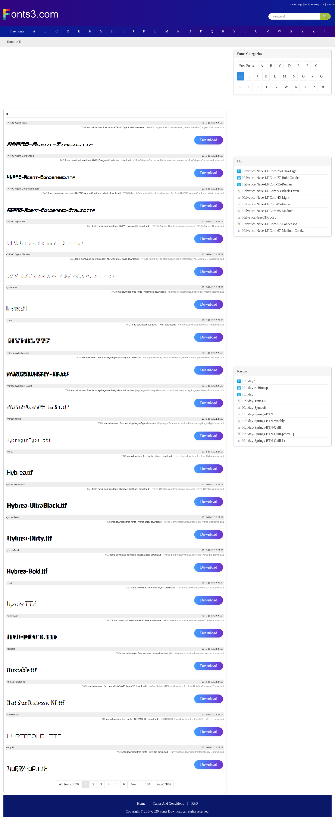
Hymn (9, 320)
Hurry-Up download (158, 752)
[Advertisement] (118, 79)
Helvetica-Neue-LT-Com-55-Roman (267, 184)
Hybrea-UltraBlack (15, 484)
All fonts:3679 (69, 784)
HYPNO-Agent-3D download (134, 226)
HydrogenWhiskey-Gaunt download (115, 390)
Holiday (247, 394)
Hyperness (11, 287)
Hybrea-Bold (12, 550)
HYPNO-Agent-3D (15, 221)
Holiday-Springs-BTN (257, 414)
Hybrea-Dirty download (149, 522)
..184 (147, 784)
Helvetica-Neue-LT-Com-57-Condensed (269, 224)
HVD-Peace (12, 616)
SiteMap (330, 4)
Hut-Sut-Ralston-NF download (130, 686)
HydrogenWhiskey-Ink (17, 353)
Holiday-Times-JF (254, 401)
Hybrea (9, 451)
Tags (300, 4)
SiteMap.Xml (318, 4)
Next (134, 784)
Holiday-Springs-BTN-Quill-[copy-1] (268, 434)
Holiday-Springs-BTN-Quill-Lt (263, 440)
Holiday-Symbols (254, 407)
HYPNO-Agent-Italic (16, 123)
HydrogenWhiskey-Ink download (124, 357)
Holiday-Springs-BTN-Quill (261, 427)
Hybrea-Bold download (149, 554)
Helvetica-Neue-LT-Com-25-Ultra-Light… (271, 171)
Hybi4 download (166, 587)
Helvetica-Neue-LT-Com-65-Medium (268, 211)
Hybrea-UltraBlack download (134, 489)
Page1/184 (163, 784)
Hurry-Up (10, 747)
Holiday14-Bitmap (255, 388)
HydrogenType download (143, 423)
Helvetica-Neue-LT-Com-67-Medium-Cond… (274, 230)
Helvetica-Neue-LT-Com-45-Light (265, 197)
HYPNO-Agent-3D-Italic (18, 254)
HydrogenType (13, 418)
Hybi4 (9, 583)
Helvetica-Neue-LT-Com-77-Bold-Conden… (273, 177)
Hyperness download (154, 291)
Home (293, 4)
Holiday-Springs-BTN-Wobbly (263, 421)
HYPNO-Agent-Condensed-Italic (23, 188)
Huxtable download (158, 653)
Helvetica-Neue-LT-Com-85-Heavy (266, 204)
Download (208, 140)
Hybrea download (163, 456)
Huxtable (10, 649)
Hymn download (166, 324)
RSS (306, 4)
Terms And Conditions (168, 803)
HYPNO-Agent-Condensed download (111, 160)
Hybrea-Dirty (12, 517)
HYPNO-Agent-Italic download (129, 127)
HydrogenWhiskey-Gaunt (19, 386)
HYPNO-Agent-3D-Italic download (120, 259)
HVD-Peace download (150, 620)
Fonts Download (171, 811)
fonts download (95, 127)
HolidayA (249, 381)
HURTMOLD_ (13, 714)
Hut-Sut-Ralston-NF (16, 681)
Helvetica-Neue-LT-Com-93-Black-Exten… (272, 191)
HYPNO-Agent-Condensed (20, 156)
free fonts (108, 127)
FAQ (194, 803)
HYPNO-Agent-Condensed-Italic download (97, 193)
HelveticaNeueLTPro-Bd (259, 217)
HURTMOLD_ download (145, 719)
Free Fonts (16, 31)
